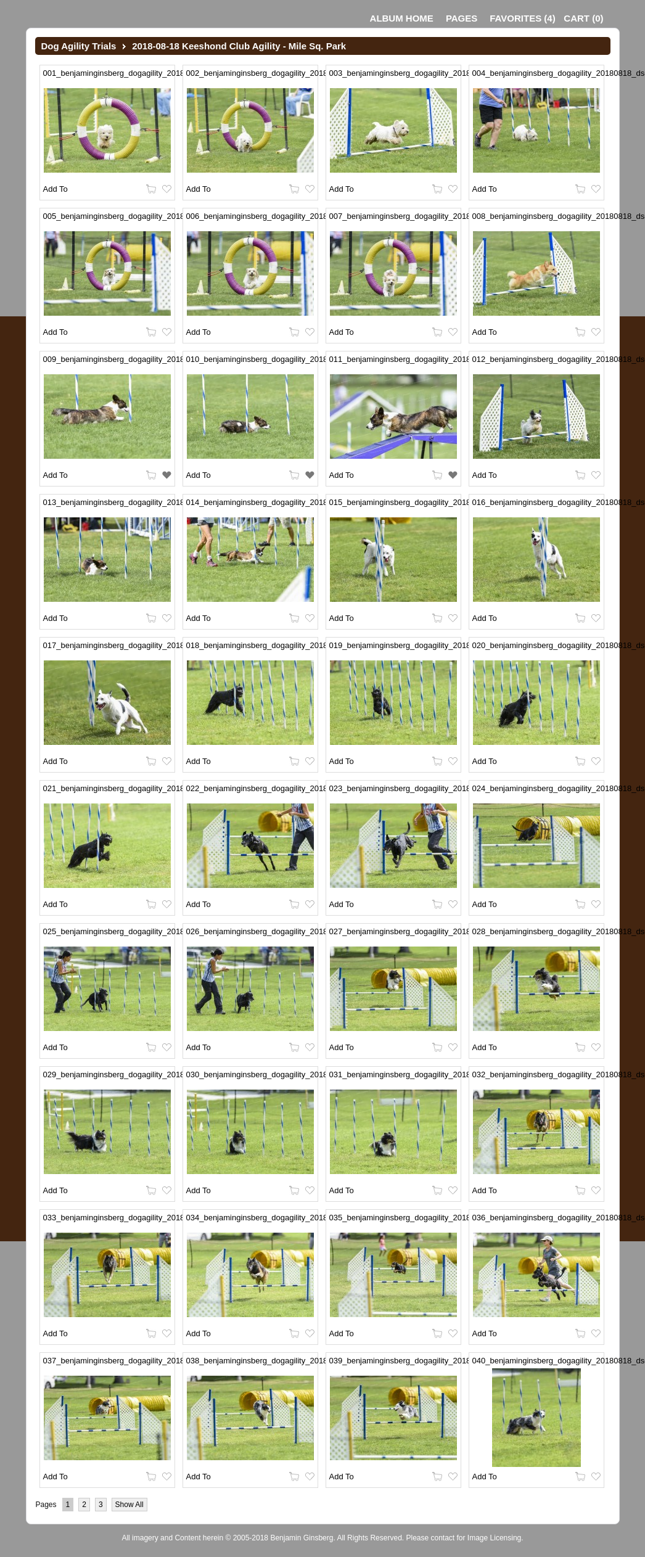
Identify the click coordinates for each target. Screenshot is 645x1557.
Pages (461, 18)
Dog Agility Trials (79, 46)
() (522, 18)
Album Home (401, 18)
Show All (129, 1504)
